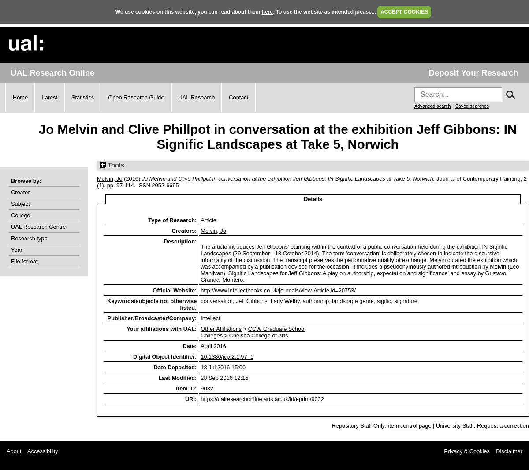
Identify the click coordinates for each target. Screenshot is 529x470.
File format (24, 261)
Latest (49, 97)
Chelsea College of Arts (258, 335)
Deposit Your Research (473, 72)
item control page (409, 425)
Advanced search (432, 106)
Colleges (212, 335)
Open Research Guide (136, 97)
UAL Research (197, 97)
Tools (112, 165)
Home (20, 97)
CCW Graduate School (276, 329)
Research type (29, 238)
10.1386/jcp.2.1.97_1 (227, 356)
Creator (20, 192)
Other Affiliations (221, 329)
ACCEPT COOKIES (404, 12)
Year (16, 249)
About (14, 451)
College (20, 215)
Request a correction (503, 425)
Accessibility (42, 451)
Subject (20, 204)
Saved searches (472, 106)
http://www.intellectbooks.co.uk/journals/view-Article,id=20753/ (278, 290)
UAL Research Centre (38, 227)
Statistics (82, 97)
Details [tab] (313, 199)
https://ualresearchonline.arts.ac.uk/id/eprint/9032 (262, 399)
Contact (238, 97)
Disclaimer (509, 451)
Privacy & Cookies (467, 451)
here (267, 12)
